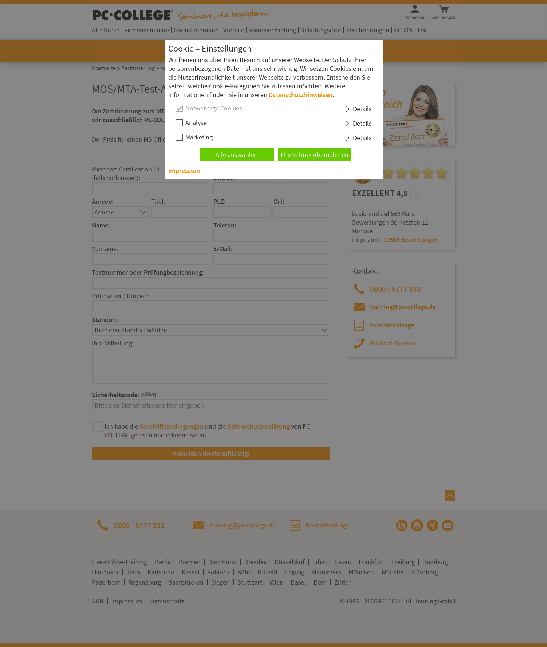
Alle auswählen (237, 154)
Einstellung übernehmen (315, 154)
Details (362, 109)
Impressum (184, 170)
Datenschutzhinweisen (301, 94)
